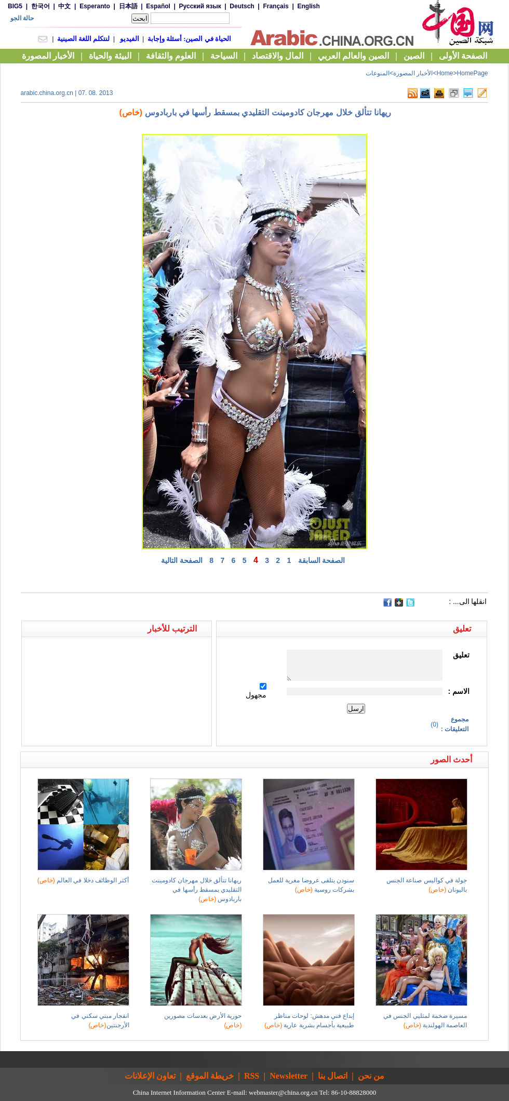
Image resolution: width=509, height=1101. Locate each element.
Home (444, 73)
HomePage (472, 73)
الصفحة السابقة (321, 560)
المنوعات (378, 73)
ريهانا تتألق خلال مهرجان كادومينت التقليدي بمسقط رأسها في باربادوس (197, 890)
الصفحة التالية (182, 560)
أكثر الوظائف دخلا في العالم (83, 880)
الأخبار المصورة (413, 73)
